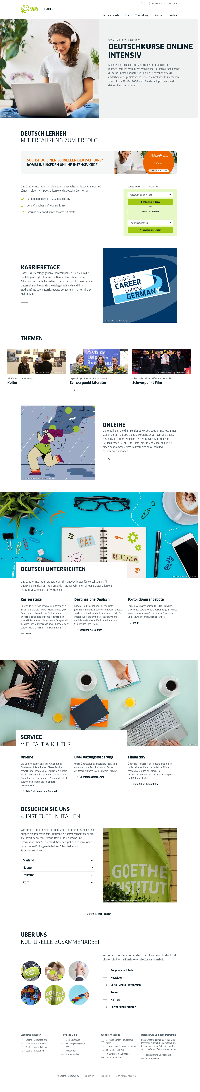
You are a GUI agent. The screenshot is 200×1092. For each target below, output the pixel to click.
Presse (114, 992)
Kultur (127, 15)
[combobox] (150, 194)
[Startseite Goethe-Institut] (29, 9)
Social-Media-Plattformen (126, 985)
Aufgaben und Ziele (122, 970)
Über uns (159, 15)
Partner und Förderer (123, 1007)
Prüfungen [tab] (154, 187)
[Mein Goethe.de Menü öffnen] (156, 3)
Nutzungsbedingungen (126, 1076)
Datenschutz (104, 1076)
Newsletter (117, 977)
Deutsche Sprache (111, 15)
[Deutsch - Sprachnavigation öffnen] (173, 3)
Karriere (115, 999)
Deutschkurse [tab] (134, 187)
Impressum (89, 1076)
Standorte (172, 15)
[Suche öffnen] (142, 3)
